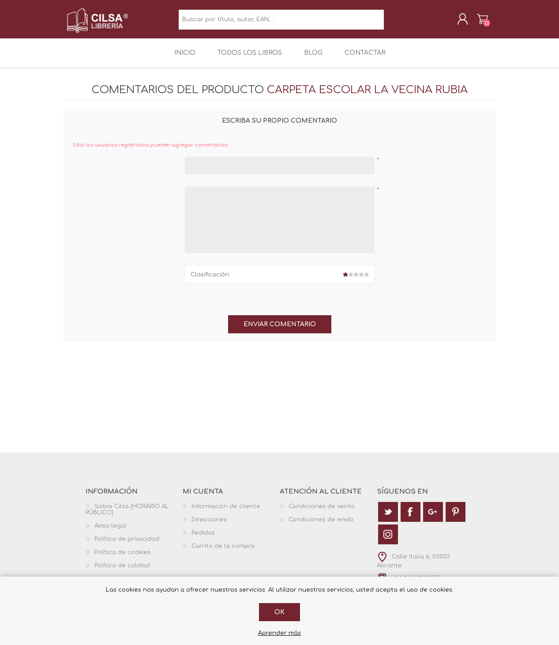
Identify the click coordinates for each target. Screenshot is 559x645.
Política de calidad (122, 571)
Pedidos (203, 538)
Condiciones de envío (321, 525)
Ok (279, 612)
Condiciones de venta (322, 512)
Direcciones (209, 525)
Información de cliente (225, 512)
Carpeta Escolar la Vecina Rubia (367, 96)
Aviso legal (110, 531)
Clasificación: (210, 280)
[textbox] (281, 22)
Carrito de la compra (475, 21)
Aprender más (279, 633)
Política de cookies (122, 557)
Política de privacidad (126, 544)
